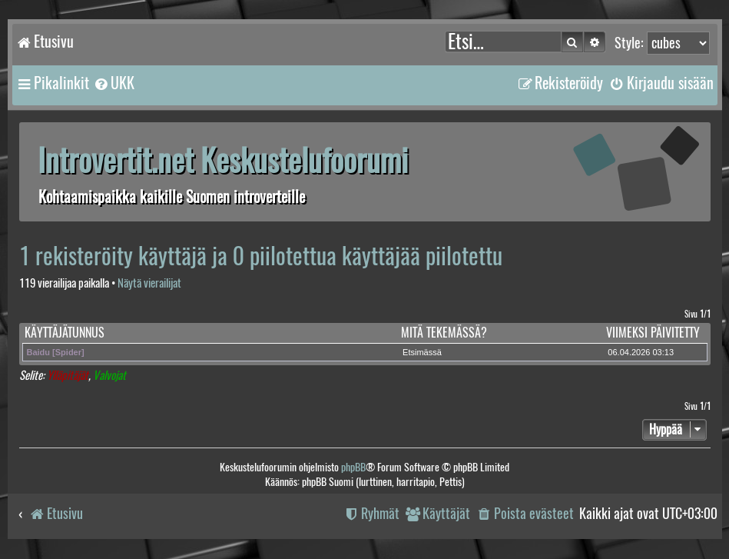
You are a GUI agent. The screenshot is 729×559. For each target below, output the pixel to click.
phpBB (353, 467)
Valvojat (109, 375)
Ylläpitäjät (67, 375)
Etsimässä (422, 352)
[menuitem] (113, 83)
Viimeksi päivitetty (653, 332)
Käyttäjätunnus (64, 332)
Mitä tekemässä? (444, 332)
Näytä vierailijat (149, 283)
